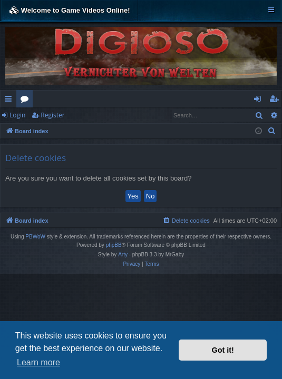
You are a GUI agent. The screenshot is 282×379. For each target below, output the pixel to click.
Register (52, 115)
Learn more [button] (38, 362)
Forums (27, 100)
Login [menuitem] (260, 100)
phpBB (114, 245)
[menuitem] (272, 131)
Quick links (10, 100)
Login (17, 115)
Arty (123, 254)
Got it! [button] (223, 350)
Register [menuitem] (276, 100)
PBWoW (35, 237)
